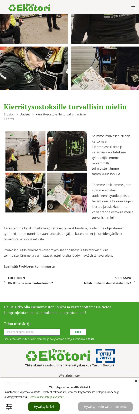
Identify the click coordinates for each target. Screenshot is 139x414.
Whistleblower (69, 375)
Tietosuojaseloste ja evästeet (46, 397)
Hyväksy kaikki (44, 407)
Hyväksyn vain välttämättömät (105, 407)
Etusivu (9, 114)
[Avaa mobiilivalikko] (133, 7)
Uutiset (25, 114)
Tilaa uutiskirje (17, 323)
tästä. (91, 339)
